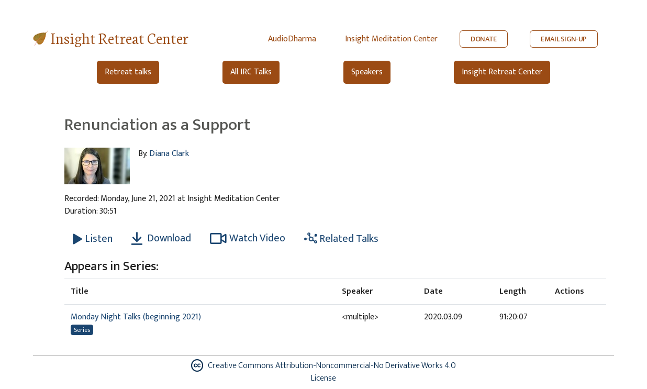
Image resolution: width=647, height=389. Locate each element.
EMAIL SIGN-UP (564, 39)
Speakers (367, 72)
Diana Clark (169, 154)
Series (82, 330)
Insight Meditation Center (391, 39)
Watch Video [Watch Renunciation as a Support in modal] (247, 238)
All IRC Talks (251, 72)
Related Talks (341, 239)
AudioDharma (292, 39)
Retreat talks (128, 72)
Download (161, 238)
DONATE (484, 39)
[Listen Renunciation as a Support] (92, 239)
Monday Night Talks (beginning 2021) (136, 317)
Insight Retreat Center (119, 37)
